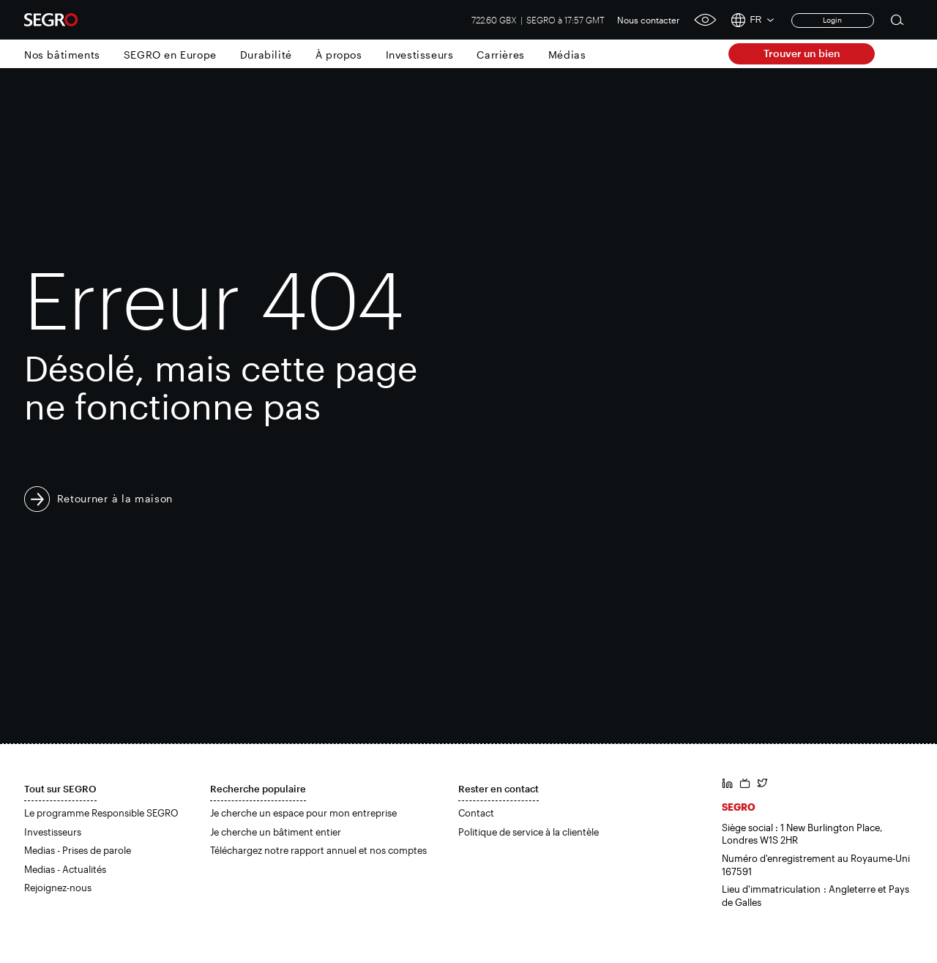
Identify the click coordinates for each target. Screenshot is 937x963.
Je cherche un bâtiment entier (275, 832)
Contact (476, 813)
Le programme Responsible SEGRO (101, 813)
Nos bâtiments (62, 54)
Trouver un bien (802, 53)
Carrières (500, 54)
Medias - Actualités (65, 869)
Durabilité (266, 54)
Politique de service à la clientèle (528, 832)
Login (832, 19)
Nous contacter (648, 19)
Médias (567, 54)
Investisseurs (420, 54)
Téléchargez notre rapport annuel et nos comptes (318, 850)
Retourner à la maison (115, 498)
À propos (339, 54)
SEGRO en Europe (170, 54)
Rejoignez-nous (58, 887)
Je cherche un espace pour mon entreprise (303, 813)
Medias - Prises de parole (77, 850)
